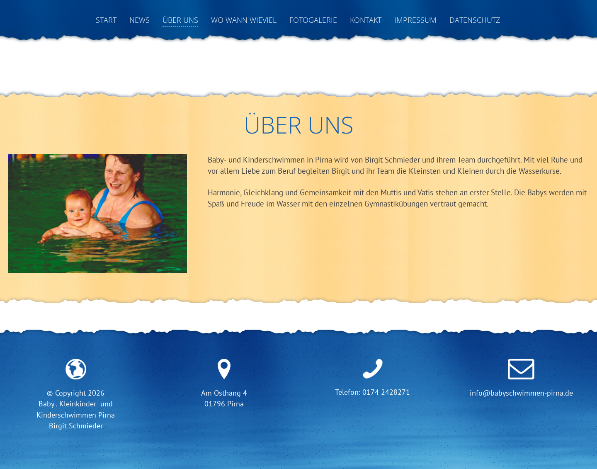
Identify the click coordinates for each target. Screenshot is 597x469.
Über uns (180, 20)
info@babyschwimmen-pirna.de (521, 393)
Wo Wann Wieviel (244, 20)
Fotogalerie (313, 20)
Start (106, 20)
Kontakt (365, 20)
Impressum (415, 20)
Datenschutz (474, 20)
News (139, 20)
